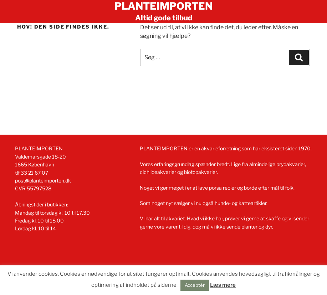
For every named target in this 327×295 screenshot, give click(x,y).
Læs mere (223, 285)
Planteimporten (163, 6)
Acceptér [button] (195, 285)
